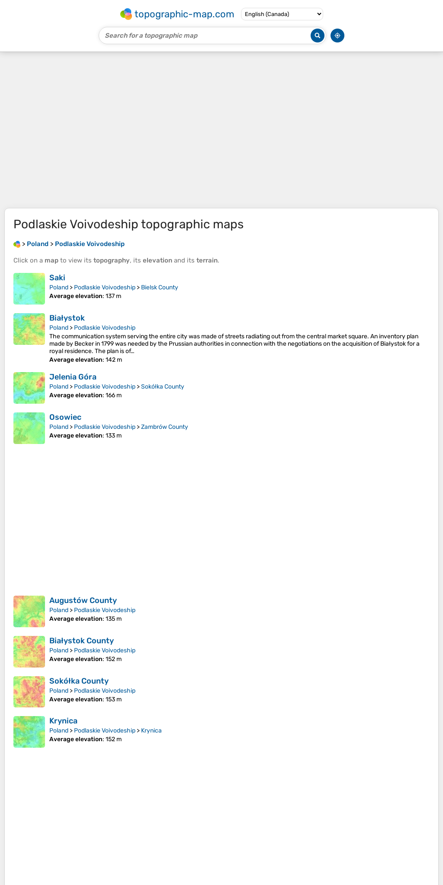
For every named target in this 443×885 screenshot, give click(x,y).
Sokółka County (162, 386)
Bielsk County (159, 287)
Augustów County (83, 600)
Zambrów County (164, 427)
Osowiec (65, 417)
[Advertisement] (221, 130)
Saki (57, 277)
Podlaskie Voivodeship (104, 287)
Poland (58, 287)
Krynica (63, 721)
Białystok (67, 318)
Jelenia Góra (72, 377)
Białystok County (81, 640)
